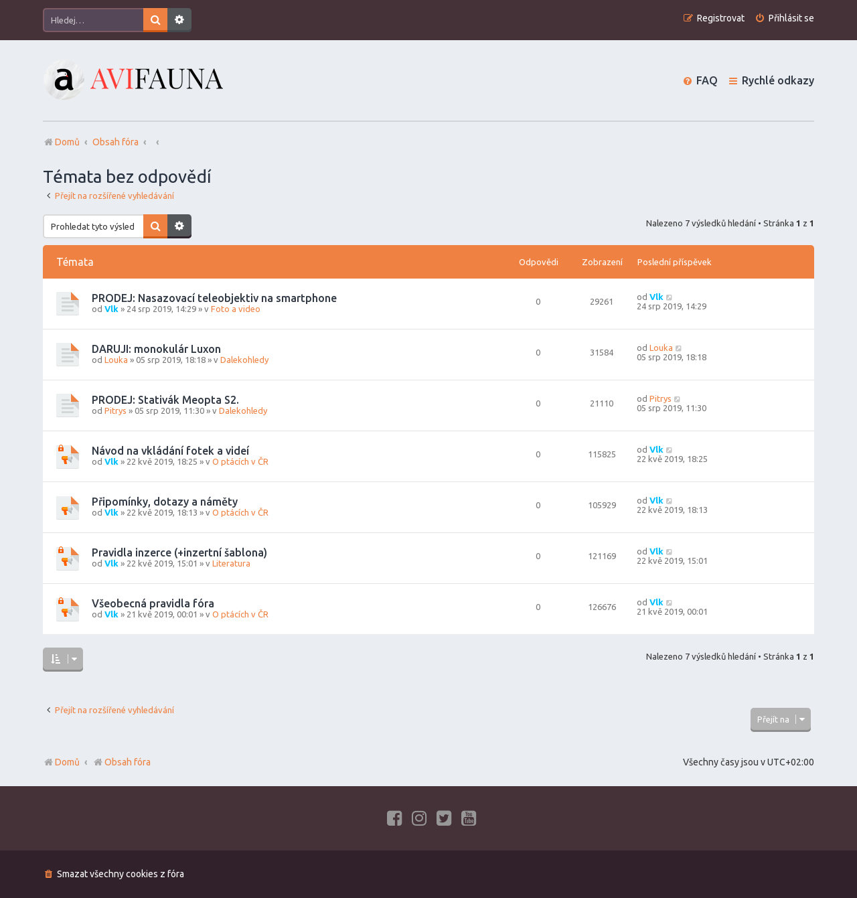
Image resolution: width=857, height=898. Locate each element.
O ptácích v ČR (240, 461)
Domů (67, 762)
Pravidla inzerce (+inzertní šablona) (179, 552)
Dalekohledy (244, 359)
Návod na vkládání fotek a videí (170, 451)
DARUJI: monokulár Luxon (156, 349)
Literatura (231, 563)
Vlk (111, 308)
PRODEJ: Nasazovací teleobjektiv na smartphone (214, 298)
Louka (116, 359)
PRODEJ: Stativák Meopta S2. (165, 400)
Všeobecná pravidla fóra (153, 603)
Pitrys (115, 410)
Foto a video (235, 308)
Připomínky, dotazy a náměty (165, 502)
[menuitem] (784, 18)
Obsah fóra (121, 762)
